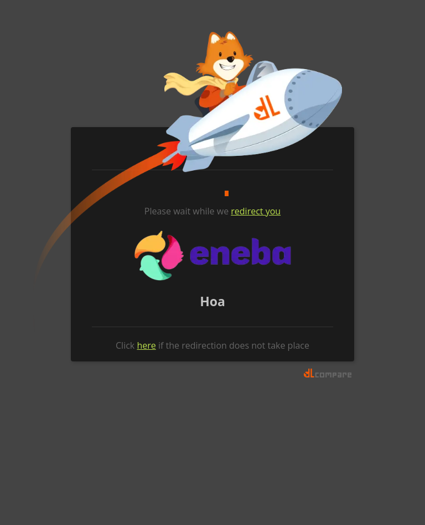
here (146, 345)
